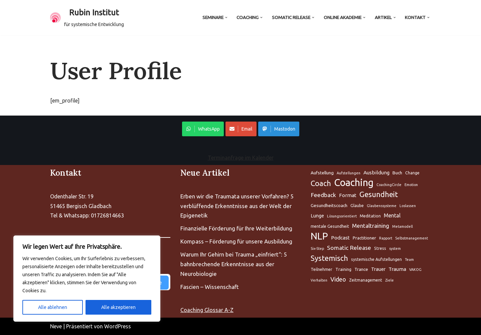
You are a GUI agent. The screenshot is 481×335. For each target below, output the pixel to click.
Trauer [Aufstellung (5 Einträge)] (378, 269)
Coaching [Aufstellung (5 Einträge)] (353, 183)
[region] (86, 278)
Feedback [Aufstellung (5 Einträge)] (323, 195)
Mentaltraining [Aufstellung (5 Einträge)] (370, 225)
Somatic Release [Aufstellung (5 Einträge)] (349, 247)
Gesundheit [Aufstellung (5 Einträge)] (378, 194)
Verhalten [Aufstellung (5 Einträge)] (319, 280)
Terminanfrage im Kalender (241, 158)
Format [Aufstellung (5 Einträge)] (347, 195)
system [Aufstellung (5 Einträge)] (395, 248)
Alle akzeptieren (118, 307)
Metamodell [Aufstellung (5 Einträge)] (402, 226)
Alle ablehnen (52, 307)
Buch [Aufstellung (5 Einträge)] (397, 172)
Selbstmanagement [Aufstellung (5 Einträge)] (411, 238)
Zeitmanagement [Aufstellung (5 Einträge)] (365, 280)
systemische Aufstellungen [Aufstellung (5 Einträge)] (376, 259)
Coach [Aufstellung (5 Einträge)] (321, 183)
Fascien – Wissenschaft (209, 287)
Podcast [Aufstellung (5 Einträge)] (340, 237)
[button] (226, 17)
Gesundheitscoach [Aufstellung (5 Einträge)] (329, 205)
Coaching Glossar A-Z (206, 310)
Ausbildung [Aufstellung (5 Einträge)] (376, 172)
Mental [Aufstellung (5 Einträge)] (392, 215)
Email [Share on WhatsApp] (241, 129)
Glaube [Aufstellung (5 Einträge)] (357, 205)
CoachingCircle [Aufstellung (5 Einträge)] (389, 185)
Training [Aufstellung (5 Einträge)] (343, 269)
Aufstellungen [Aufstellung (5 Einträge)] (348, 173)
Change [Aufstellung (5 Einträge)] (412, 173)
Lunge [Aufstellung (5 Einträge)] (317, 215)
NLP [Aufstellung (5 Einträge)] (319, 236)
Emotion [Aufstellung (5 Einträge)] (411, 185)
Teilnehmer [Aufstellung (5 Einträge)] (321, 269)
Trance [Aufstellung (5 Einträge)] (361, 269)
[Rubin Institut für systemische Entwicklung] (87, 17)
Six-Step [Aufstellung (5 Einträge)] (317, 248)
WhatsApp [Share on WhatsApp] (203, 129)
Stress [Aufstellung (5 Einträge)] (380, 248)
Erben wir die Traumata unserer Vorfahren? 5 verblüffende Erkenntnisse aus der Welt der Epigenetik (237, 206)
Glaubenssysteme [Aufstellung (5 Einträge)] (381, 206)
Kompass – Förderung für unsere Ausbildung (236, 241)
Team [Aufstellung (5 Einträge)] (409, 260)
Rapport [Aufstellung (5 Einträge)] (385, 238)
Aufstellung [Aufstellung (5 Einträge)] (322, 172)
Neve (56, 326)
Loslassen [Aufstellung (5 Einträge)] (407, 206)
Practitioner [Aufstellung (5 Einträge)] (364, 237)
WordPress (117, 326)
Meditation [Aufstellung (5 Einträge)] (370, 216)
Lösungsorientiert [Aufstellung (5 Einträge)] (342, 216)
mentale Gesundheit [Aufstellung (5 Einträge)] (330, 226)
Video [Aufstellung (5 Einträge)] (338, 279)
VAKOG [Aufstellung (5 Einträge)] (415, 270)
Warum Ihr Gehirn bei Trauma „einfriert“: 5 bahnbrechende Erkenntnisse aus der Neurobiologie (233, 264)
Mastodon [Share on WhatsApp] (278, 129)
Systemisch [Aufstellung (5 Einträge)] (329, 258)
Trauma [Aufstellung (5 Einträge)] (397, 269)
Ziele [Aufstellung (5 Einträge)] (389, 280)
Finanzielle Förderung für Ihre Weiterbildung (236, 228)
